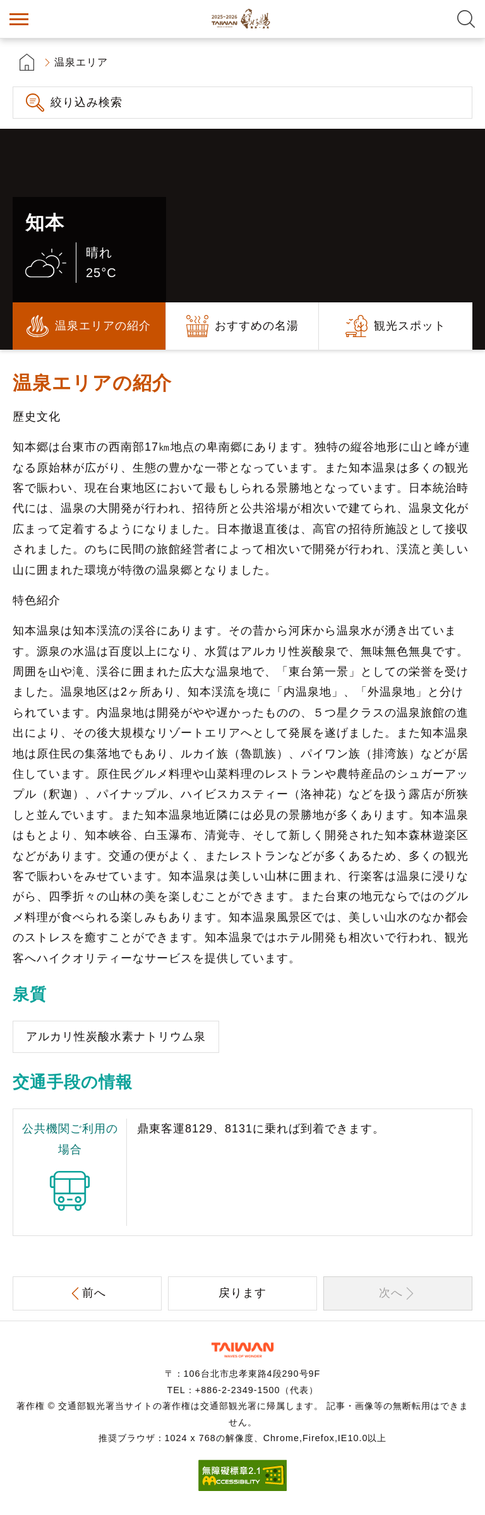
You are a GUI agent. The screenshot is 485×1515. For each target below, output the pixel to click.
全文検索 (466, 19)
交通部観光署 (242, 1350)
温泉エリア (81, 62)
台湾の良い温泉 (242, 18)
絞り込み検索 (87, 102)
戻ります (242, 1292)
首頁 (27, 62)
